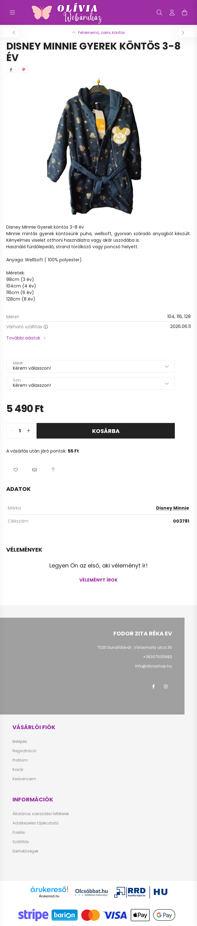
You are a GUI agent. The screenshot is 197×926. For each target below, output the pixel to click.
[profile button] (172, 12)
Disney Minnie (172, 508)
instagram (166, 686)
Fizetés (18, 832)
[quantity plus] (28, 430)
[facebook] (11, 70)
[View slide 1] (95, 206)
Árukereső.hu (49, 896)
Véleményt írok (98, 580)
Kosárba (106, 431)
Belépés (19, 741)
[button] (15, 470)
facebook (153, 686)
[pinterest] (23, 70)
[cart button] (184, 12)
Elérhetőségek (25, 851)
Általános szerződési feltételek (40, 814)
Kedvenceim (24, 779)
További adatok (23, 338)
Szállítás (20, 842)
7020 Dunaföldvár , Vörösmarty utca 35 (134, 647)
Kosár (17, 769)
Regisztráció (24, 751)
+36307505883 (157, 656)
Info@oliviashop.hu (153, 666)
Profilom (20, 760)
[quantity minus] (11, 430)
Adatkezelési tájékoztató (35, 823)
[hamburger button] (12, 12)
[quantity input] (20, 430)
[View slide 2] (101, 206)
